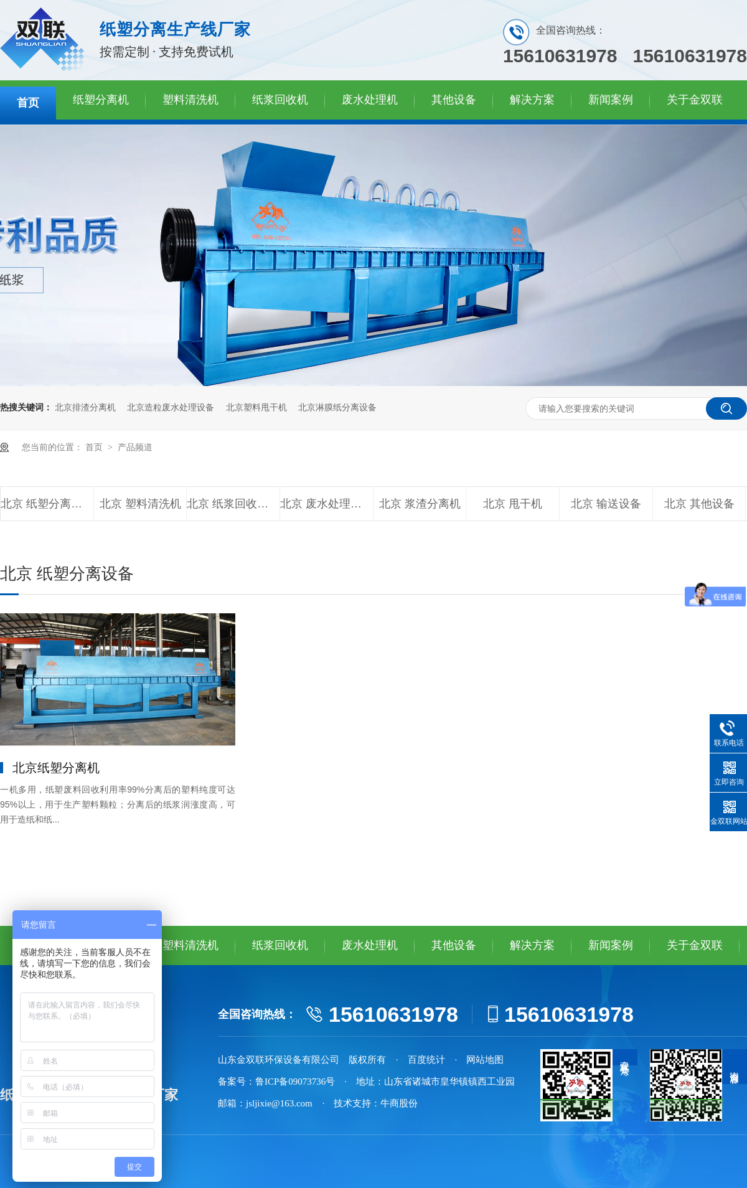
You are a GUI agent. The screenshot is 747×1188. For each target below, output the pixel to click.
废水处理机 (370, 99)
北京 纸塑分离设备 (47, 503)
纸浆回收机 (280, 99)
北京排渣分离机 (85, 407)
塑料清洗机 (190, 99)
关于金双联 (695, 99)
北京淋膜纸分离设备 (337, 407)
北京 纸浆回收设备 (233, 503)
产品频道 (135, 447)
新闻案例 (610, 99)
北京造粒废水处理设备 (170, 407)
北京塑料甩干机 (256, 407)
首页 (28, 103)
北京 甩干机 (512, 503)
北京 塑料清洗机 (140, 503)
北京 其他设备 (699, 503)
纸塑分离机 (101, 99)
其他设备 (453, 99)
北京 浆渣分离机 (420, 503)
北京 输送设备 (606, 503)
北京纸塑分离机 (56, 768)
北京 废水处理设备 (326, 503)
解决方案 (532, 99)
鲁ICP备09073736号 (295, 1082)
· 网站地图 (479, 1060)
